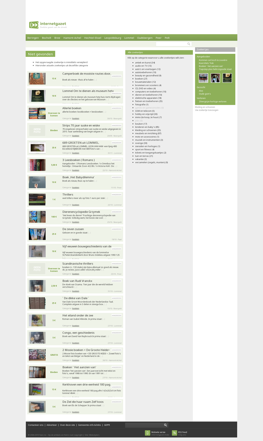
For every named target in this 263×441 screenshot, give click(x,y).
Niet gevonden (40, 54)
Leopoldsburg (112, 37)
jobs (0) (139, 120)
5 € (54, 320)
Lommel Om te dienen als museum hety (88, 91)
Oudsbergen (144, 37)
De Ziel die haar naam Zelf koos (82, 402)
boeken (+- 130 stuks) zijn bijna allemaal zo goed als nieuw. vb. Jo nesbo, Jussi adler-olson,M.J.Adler (90, 268)
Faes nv (42, 435)
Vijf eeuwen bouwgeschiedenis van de (86, 246)
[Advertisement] (131, 7)
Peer (159, 37)
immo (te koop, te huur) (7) (148, 117)
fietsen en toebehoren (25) (149, 101)
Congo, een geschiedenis (78, 333)
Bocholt (46, 37)
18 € (54, 95)
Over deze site (67, 424)
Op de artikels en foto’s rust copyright (65, 435)
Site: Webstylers (92, 435)
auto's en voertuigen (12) (148, 69)
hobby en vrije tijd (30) (146, 114)
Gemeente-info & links (89, 424)
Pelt (167, 37)
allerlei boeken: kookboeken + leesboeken (84, 112)
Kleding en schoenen (205, 107)
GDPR (107, 424)
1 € (54, 199)
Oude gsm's (205, 93)
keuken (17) (141, 123)
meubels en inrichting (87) (148, 133)
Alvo (201, 90)
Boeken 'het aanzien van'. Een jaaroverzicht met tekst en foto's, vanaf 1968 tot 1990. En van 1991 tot (88, 372)
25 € (54, 234)
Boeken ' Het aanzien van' (79, 367)
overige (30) (141, 143)
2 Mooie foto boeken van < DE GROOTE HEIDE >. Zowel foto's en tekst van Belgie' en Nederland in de (91, 354)
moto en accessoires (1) (147, 136)
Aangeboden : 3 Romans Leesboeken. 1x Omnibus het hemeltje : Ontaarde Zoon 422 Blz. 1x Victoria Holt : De (89, 165)
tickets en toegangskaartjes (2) (150, 152)
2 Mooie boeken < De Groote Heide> (86, 350)
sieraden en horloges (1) (147, 146)
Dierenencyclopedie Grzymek (81, 212)
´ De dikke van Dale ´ (75, 298)
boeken (75, 118)
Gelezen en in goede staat (76, 232)
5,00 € (54, 164)
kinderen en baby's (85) (147, 126)
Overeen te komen (54, 114)
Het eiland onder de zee (77, 315)
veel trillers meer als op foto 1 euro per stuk (85, 198)
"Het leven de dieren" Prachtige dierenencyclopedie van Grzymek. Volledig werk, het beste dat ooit (88, 216)
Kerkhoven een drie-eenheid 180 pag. (86, 384)
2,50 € (54, 285)
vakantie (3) (141, 159)
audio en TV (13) (143, 65)
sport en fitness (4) (144, 149)
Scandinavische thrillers (77, 263)
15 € (54, 78)
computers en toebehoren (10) (150, 91)
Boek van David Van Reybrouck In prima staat (85, 336)
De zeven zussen (73, 229)
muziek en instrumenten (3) (149, 139)
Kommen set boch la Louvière (213, 60)
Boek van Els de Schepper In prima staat (83, 405)
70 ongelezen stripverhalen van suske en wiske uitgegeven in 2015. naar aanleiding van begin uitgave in (91, 130)
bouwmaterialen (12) (145, 81)
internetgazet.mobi (160, 433)
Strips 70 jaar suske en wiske (81, 125)
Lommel (129, 37)
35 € (54, 147)
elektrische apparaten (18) (148, 97)
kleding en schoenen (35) (148, 130)
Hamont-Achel (72, 37)
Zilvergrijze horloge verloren (212, 101)
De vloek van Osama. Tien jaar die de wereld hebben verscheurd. (87, 285)
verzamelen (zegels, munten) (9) (151, 162)
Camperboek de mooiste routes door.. (86, 73)
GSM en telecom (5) (145, 110)
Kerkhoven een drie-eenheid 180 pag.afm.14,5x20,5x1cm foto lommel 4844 (91, 392)
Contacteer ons (35, 424)
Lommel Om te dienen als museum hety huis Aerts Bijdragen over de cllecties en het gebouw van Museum (91, 98)
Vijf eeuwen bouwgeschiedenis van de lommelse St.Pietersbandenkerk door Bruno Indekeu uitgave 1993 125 (91, 254)
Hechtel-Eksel (92, 37)
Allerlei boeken (71, 108)
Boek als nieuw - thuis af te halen (79, 79)
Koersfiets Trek (206, 63)
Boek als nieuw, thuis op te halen (79, 181)
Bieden (54, 130)
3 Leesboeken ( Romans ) (78, 160)
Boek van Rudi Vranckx (77, 281)
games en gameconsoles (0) (149, 107)
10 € (54, 182)
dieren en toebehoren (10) (148, 94)
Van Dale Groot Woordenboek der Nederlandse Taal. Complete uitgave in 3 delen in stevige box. (87, 303)
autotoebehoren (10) (145, 72)
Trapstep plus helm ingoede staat (215, 69)
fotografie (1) (141, 104)
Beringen (33, 37)
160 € (54, 216)
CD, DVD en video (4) (145, 88)
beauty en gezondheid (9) (148, 75)
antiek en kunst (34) (145, 62)
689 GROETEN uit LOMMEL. (80, 143)
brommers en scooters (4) (148, 85)
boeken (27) (141, 78)
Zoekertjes (203, 49)
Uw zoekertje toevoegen (206, 110)
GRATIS (54, 354)
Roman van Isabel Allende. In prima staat (83, 319)
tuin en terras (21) (144, 155)
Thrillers (67, 194)
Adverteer (52, 424)
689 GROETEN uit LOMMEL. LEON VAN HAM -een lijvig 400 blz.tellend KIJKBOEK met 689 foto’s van (89, 147)
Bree (57, 37)
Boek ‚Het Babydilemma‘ (78, 177)
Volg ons (182, 433)
